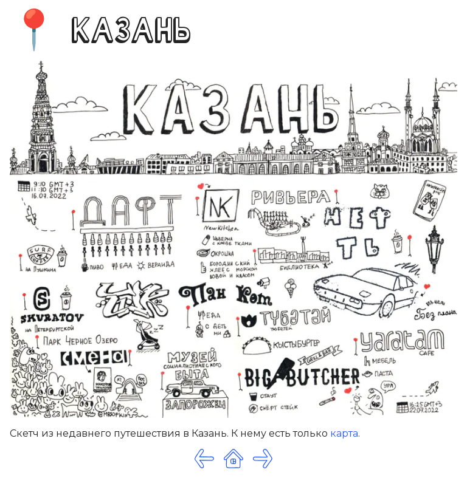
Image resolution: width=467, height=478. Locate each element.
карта (344, 433)
